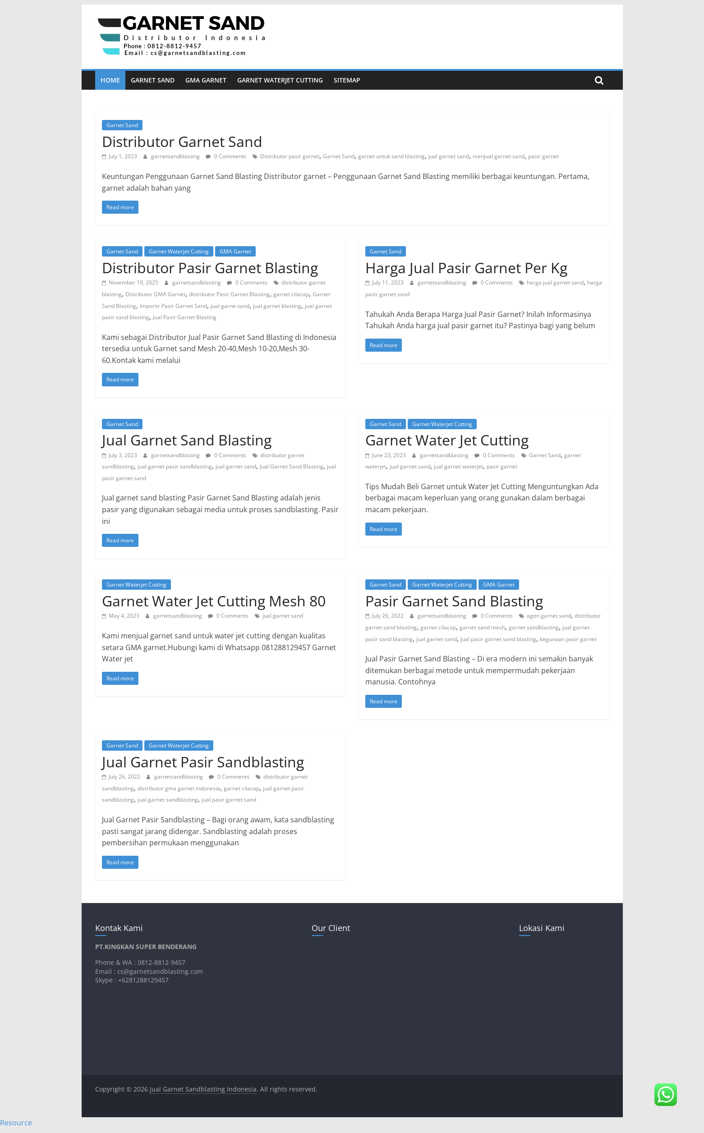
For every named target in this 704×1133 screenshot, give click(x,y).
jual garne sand (230, 306)
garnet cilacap (291, 294)
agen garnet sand (549, 615)
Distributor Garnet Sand (182, 141)
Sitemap (347, 80)
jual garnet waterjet (458, 466)
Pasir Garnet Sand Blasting (454, 600)
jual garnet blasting (277, 306)
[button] (665, 1094)
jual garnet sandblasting (168, 799)
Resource (16, 1123)
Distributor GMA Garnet (155, 294)
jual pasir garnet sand (229, 799)
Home (110, 80)
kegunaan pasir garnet (568, 639)
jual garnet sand (448, 156)
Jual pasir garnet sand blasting (498, 639)
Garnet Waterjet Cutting (280, 80)
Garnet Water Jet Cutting (447, 440)
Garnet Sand (153, 80)
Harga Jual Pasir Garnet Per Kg (466, 267)
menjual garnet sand (499, 156)
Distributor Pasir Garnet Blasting (210, 267)
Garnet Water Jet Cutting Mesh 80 (214, 600)
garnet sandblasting (534, 627)
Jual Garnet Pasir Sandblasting (203, 761)
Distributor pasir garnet (289, 156)
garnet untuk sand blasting (391, 156)
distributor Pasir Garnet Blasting (229, 294)
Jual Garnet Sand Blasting (186, 440)
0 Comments (226, 156)
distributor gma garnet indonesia (179, 788)
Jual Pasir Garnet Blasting (184, 317)
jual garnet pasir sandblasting (175, 466)
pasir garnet (543, 156)
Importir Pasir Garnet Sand (173, 306)
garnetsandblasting (176, 156)
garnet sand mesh (482, 627)
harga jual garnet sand (555, 282)
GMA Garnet (205, 80)
